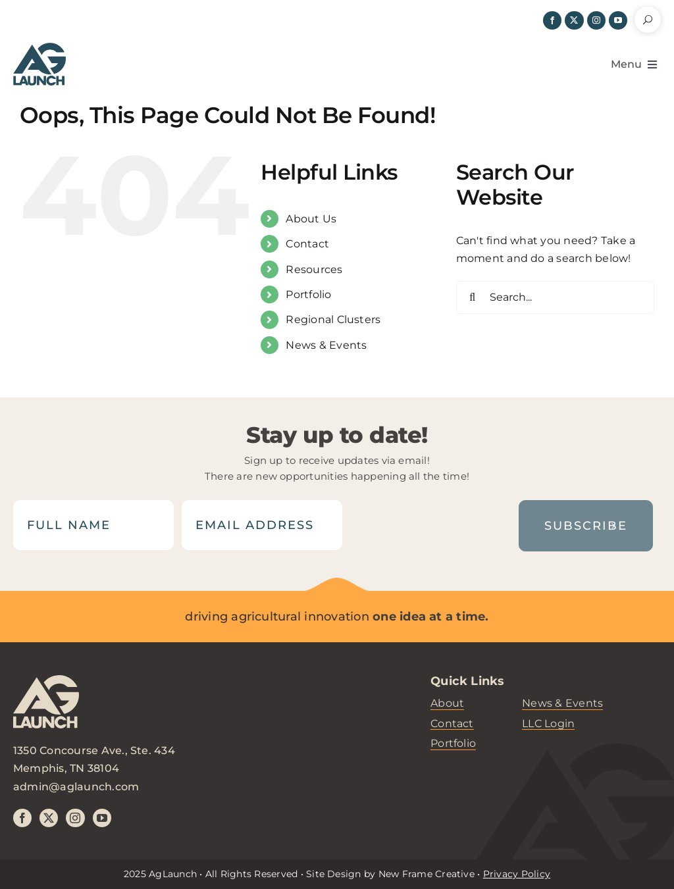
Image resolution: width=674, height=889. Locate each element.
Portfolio (308, 294)
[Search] (472, 297)
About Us (311, 219)
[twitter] (574, 20)
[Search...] (555, 297)
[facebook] (552, 20)
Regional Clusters (333, 319)
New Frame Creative (426, 874)
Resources (314, 269)
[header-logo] (39, 47)
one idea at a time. (431, 616)
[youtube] (618, 20)
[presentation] (430, 525)
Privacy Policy (516, 874)
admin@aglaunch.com (76, 786)
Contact (307, 244)
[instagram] (596, 20)
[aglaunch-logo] (46, 708)
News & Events (326, 345)
